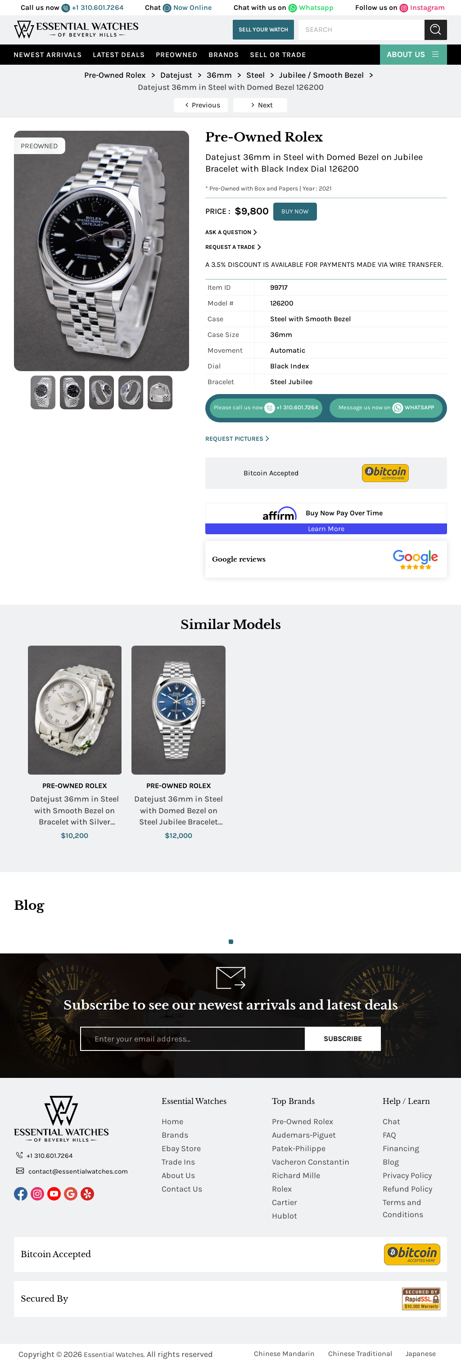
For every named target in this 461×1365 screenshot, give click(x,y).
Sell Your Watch (263, 29)
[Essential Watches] (76, 29)
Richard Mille (296, 1175)
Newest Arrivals (48, 54)
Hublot (284, 1216)
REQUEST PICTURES (237, 438)
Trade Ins (178, 1162)
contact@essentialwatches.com (72, 1170)
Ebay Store (181, 1148)
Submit (436, 30)
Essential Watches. (114, 1354)
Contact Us (182, 1189)
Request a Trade (233, 247)
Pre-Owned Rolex (74, 785)
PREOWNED (39, 146)
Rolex (282, 1189)
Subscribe (343, 1038)
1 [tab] (231, 942)
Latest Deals (119, 54)
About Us (413, 54)
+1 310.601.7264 (92, 7)
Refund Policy (407, 1189)
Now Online (187, 7)
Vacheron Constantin (310, 1162)
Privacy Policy (407, 1175)
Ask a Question (231, 232)
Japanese (421, 1353)
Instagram (422, 7)
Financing (401, 1148)
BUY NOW (295, 211)
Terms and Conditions (403, 1208)
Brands (223, 54)
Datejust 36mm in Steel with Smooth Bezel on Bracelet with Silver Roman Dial (74, 811)
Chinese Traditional (360, 1353)
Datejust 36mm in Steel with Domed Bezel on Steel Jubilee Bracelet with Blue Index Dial (178, 811)
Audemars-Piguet (304, 1135)
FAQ (389, 1135)
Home (172, 1121)
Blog (391, 1162)
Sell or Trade (278, 54)
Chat (391, 1121)
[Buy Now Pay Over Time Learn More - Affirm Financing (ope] (326, 518)
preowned (177, 54)
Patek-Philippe (298, 1148)
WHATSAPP (386, 408)
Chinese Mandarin (284, 1353)
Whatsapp (311, 7)
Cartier (284, 1202)
